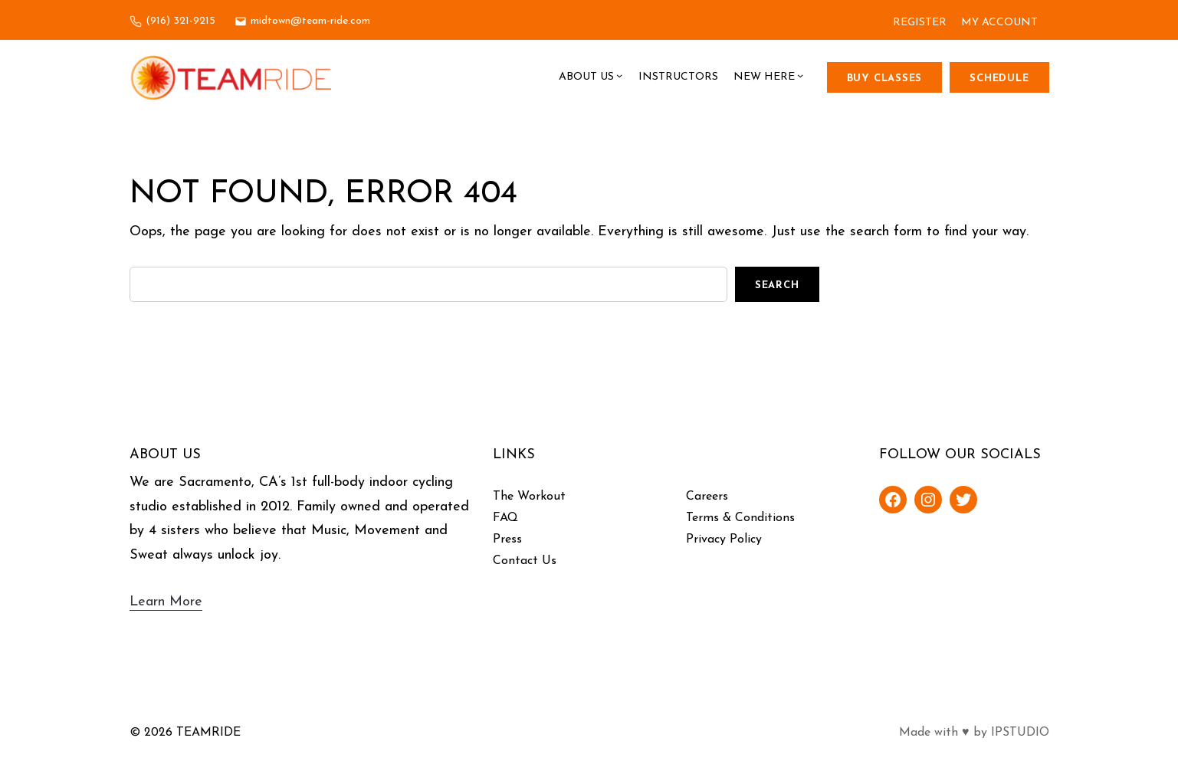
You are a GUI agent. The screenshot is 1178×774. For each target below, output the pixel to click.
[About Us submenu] (619, 77)
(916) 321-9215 (180, 21)
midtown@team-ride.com (310, 21)
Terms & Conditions (740, 518)
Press (507, 539)
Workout (541, 496)
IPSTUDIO (1020, 732)
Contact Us (524, 561)
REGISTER (920, 22)
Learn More (166, 602)
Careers (707, 496)
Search (777, 285)
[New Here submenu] (800, 77)
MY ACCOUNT (999, 22)
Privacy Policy (724, 539)
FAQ (505, 518)
